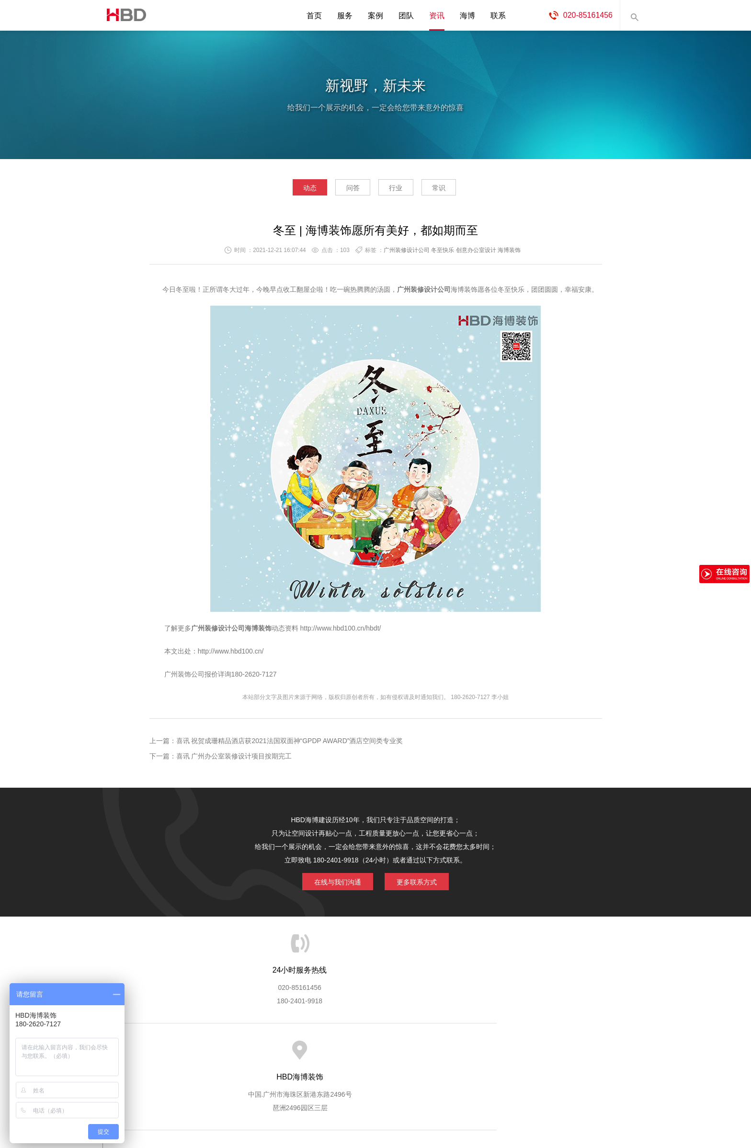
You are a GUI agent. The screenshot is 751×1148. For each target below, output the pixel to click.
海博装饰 (124, 15)
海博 (467, 15)
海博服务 (256, 1050)
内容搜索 (634, 15)
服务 (345, 15)
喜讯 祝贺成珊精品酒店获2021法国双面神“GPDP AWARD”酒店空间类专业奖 (289, 743)
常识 (454, 190)
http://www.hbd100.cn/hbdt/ (340, 630)
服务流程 (335, 1050)
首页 (314, 15)
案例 (375, 15)
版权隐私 (453, 1050)
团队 (406, 15)
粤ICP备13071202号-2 (375, 1112)
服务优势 (295, 1050)
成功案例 (414, 1050)
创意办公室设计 (476, 252)
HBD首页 (177, 1050)
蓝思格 (461, 1099)
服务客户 (374, 1050)
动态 (294, 190)
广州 (198, 630)
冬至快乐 (442, 252)
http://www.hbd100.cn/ (231, 653)
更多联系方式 (421, 883)
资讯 (436, 15)
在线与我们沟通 (333, 883)
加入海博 (493, 1050)
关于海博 (217, 1050)
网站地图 (571, 1050)
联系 (498, 15)
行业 (401, 190)
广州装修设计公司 (407, 252)
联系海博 (532, 1050)
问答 (347, 190)
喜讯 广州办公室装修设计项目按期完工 (234, 758)
